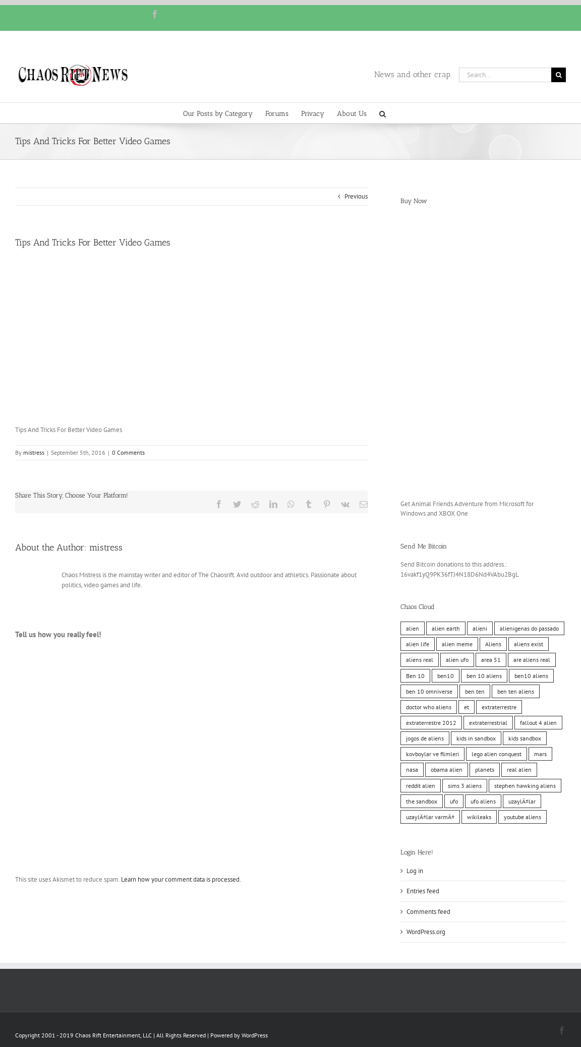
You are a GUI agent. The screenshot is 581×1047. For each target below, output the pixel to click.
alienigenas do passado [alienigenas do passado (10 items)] (529, 628)
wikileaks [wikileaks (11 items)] (479, 817)
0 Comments (128, 452)
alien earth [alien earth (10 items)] (446, 628)
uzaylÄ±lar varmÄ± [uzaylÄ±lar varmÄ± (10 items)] (430, 817)
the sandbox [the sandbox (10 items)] (421, 801)
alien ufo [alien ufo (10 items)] (457, 659)
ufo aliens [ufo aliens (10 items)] (483, 801)
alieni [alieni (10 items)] (480, 628)
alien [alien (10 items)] (412, 628)
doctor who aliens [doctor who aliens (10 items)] (428, 707)
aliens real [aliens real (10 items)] (419, 659)
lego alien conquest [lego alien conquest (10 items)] (496, 754)
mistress (33, 452)
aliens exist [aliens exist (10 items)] (528, 644)
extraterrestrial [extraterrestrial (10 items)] (488, 722)
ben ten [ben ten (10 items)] (475, 691)
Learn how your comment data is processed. (181, 879)
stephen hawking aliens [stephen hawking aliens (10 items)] (525, 785)
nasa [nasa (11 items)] (412, 769)
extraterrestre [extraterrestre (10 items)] (499, 707)
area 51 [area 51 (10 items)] (491, 659)
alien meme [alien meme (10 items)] (457, 644)
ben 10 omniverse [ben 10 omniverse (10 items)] (429, 691)
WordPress (255, 1035)
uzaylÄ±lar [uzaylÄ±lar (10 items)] (522, 801)
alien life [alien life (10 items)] (417, 644)
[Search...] (505, 75)
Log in (414, 871)
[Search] (558, 75)
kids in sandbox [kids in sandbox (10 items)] (476, 738)
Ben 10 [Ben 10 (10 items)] (415, 676)
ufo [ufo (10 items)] (454, 801)
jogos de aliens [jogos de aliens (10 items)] (425, 738)
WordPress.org (425, 932)
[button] (382, 113)
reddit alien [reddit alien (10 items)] (420, 785)
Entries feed (422, 891)
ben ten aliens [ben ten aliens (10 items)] (515, 691)
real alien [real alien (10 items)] (519, 769)
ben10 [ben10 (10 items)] (445, 676)
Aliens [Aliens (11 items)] (493, 644)
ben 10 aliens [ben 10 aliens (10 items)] (484, 676)
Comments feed (428, 911)
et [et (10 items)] (466, 707)
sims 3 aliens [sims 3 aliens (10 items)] (465, 785)
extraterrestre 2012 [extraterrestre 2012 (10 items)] (431, 722)
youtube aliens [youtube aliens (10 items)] (522, 817)
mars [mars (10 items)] (540, 754)
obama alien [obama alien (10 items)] (446, 769)
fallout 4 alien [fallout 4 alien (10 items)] (538, 722)
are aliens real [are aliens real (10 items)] (531, 659)
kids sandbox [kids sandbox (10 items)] (524, 738)
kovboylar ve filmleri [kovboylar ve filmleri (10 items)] (432, 754)
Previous (356, 196)
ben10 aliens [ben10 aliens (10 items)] (531, 676)
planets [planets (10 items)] (484, 769)
